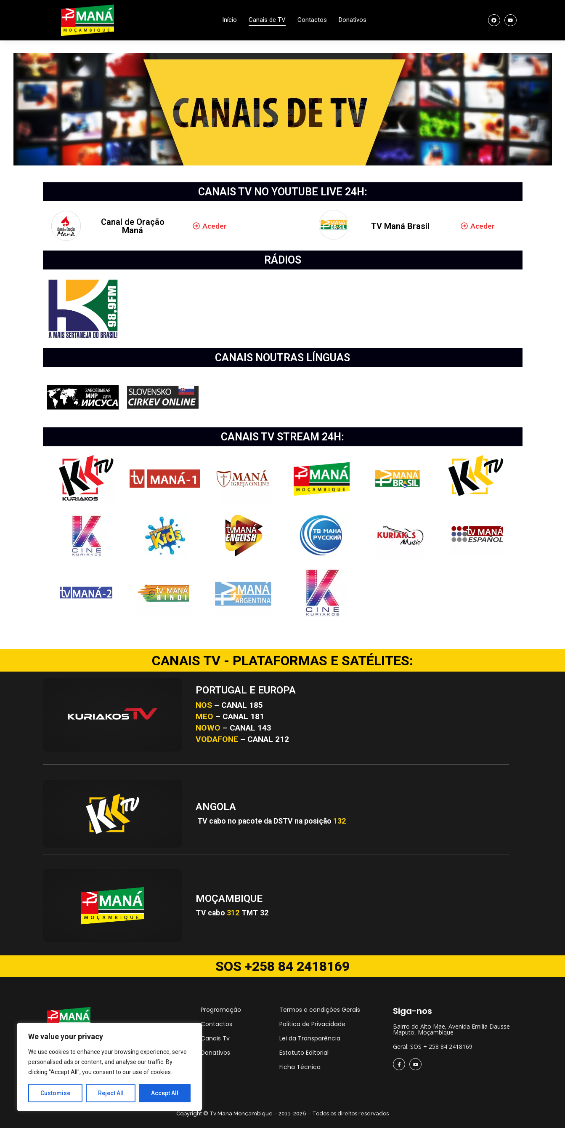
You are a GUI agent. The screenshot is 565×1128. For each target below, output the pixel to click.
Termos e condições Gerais (319, 1009)
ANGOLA (216, 807)
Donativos (352, 20)
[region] (109, 1067)
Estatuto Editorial (304, 1052)
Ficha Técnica (300, 1067)
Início (229, 20)
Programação (221, 1009)
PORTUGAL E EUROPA (246, 690)
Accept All (164, 1093)
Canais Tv (215, 1038)
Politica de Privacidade (312, 1024)
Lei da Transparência (309, 1038)
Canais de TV (267, 20)
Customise (55, 1093)
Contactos (312, 20)
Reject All (111, 1093)
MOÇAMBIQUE (229, 898)
